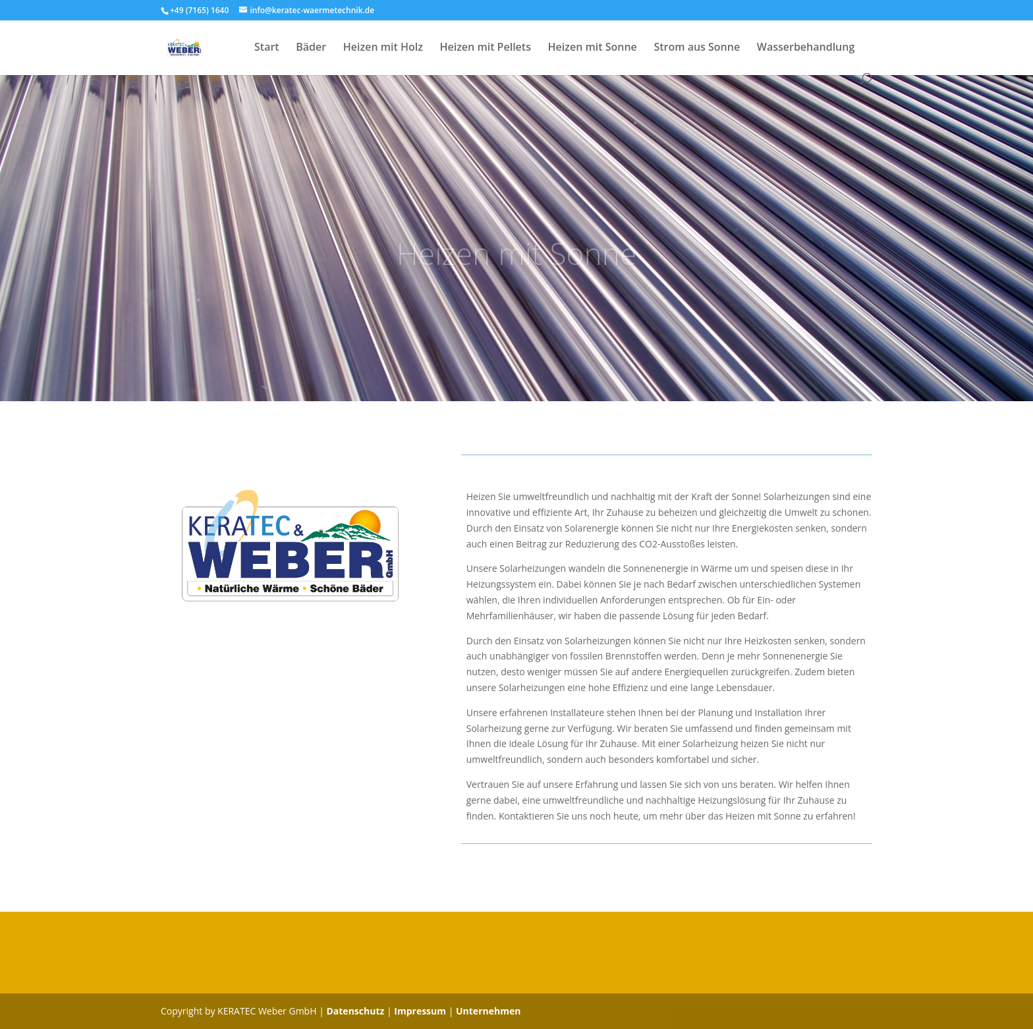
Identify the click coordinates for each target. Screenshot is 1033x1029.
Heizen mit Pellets (485, 48)
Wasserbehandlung (806, 48)
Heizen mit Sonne (592, 48)
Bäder (311, 48)
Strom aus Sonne (697, 48)
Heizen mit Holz (383, 48)
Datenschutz (355, 1011)
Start (266, 48)
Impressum (420, 1011)
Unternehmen (488, 1011)
